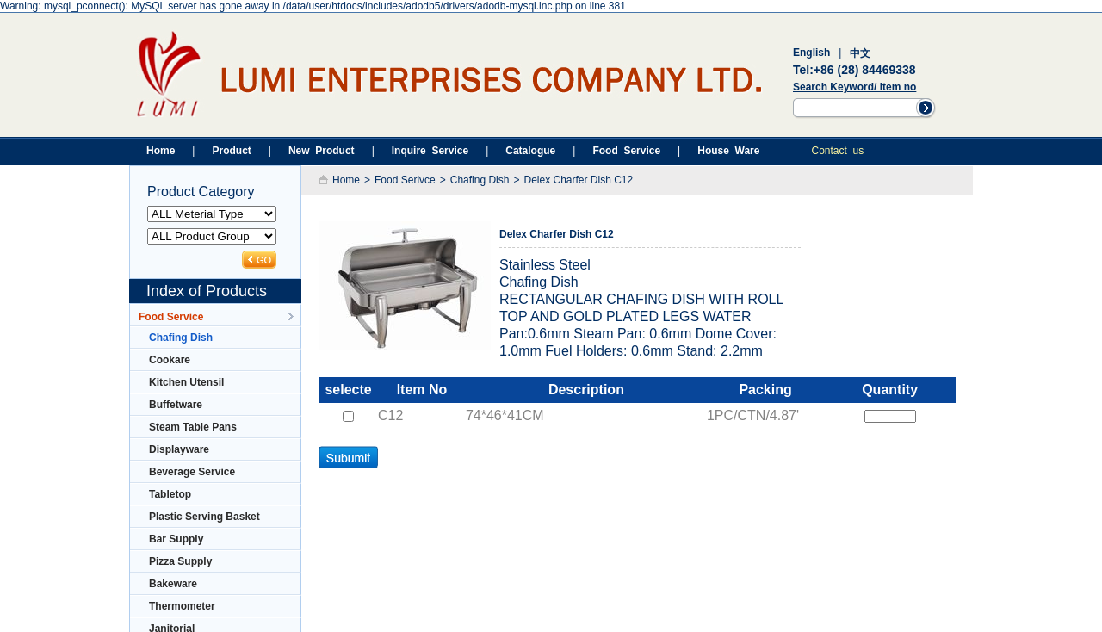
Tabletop (165, 494)
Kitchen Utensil (181, 382)
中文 (860, 53)
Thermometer (177, 606)
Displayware (174, 449)
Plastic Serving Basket (199, 517)
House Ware (728, 151)
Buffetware (170, 405)
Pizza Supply (175, 561)
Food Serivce (405, 180)
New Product (321, 151)
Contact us (837, 151)
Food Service (626, 151)
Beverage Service (187, 472)
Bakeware (168, 584)
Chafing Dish (176, 337)
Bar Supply (171, 539)
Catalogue (530, 151)
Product (231, 151)
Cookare (164, 360)
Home (160, 151)
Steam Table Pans (188, 427)
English (811, 52)
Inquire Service (430, 151)
